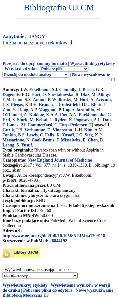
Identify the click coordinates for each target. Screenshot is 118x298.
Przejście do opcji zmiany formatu (35, 63)
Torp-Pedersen (73, 125)
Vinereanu (62, 130)
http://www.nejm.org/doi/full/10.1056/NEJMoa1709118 (54, 235)
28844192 (58, 240)
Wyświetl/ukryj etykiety (92, 63)
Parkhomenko (92, 114)
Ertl (6, 119)
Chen (93, 140)
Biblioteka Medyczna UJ (26, 295)
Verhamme (35, 130)
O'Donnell (12, 114)
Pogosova (83, 119)
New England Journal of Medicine (60, 160)
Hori (84, 99)
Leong (8, 145)
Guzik (8, 130)
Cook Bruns (43, 140)
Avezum (103, 99)
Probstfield (69, 104)
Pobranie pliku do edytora (47, 290)
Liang (22, 109)
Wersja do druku (20, 68)
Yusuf (26, 145)
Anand (39, 99)
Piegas (17, 104)
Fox (63, 114)
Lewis (32, 135)
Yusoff (68, 135)
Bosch (88, 89)
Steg (89, 135)
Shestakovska (60, 94)
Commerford (39, 125)
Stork (22, 119)
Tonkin (9, 135)
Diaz (85, 94)
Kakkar (36, 114)
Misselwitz (71, 140)
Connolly (67, 89)
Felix (49, 135)
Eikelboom (39, 89)
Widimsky (61, 99)
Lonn (18, 99)
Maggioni (48, 109)
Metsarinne (13, 140)
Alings (104, 94)
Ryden (60, 119)
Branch (46, 104)
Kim (88, 130)
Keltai (42, 119)
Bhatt (96, 104)
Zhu (6, 109)
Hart (35, 94)
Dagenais (11, 94)
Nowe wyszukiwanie (91, 74)
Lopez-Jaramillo (78, 109)
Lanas (13, 125)
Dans (107, 119)
